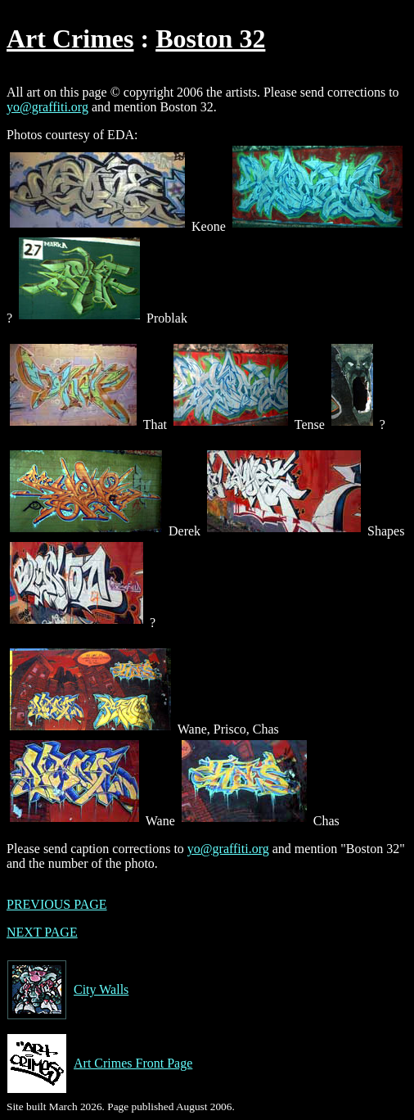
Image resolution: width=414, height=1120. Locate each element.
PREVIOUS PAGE (57, 904)
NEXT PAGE (42, 932)
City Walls (67, 990)
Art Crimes (70, 38)
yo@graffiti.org (47, 107)
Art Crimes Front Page (99, 1063)
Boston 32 (210, 38)
